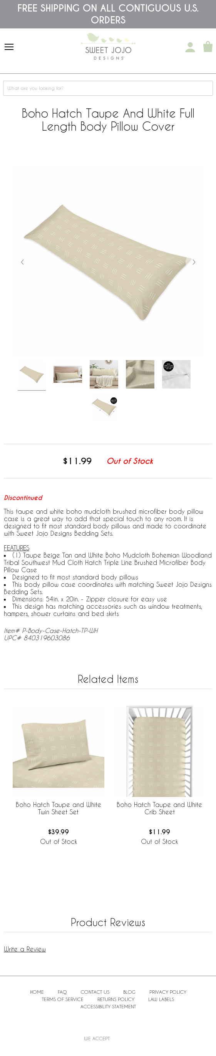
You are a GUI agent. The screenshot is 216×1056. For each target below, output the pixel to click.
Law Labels (161, 999)
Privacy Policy (167, 992)
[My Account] (190, 47)
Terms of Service (63, 999)
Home (37, 992)
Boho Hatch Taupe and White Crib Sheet (159, 808)
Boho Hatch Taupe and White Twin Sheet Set (58, 808)
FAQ (62, 992)
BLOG (129, 992)
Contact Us (95, 992)
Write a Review (25, 949)
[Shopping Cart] (208, 47)
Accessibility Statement (108, 1006)
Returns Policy (115, 999)
